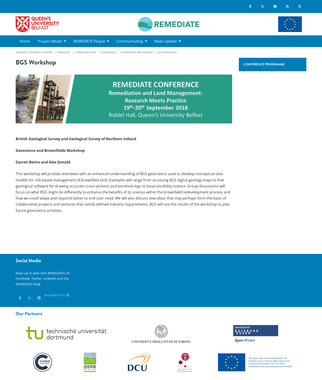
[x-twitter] (29, 298)
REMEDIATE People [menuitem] (89, 41)
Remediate (63, 52)
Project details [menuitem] (50, 41)
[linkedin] (39, 298)
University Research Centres (34, 52)
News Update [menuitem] (165, 41)
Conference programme (137, 52)
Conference (108, 52)
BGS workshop (167, 52)
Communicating (85, 52)
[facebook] (20, 298)
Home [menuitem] (25, 41)
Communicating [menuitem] (129, 41)
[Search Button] (300, 6)
